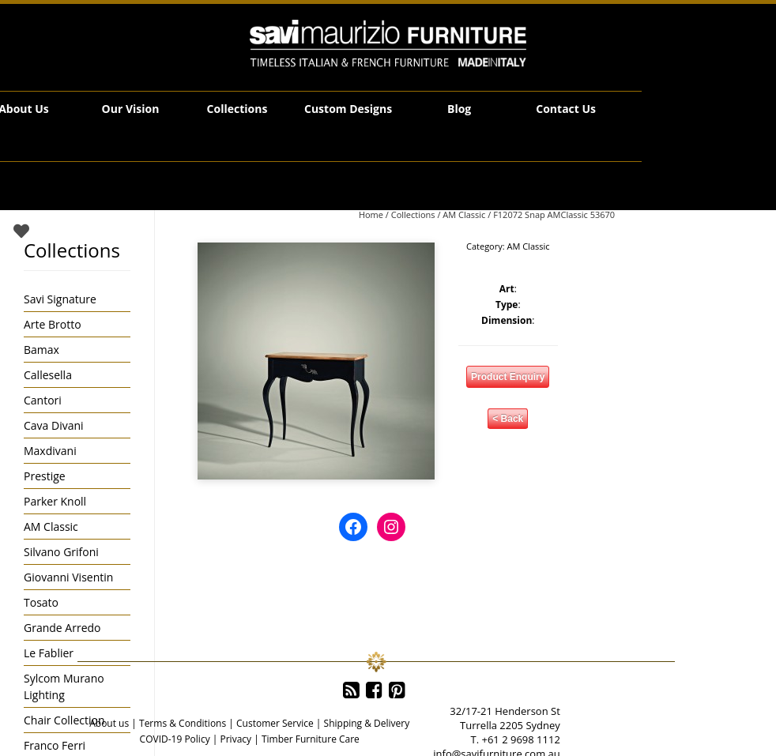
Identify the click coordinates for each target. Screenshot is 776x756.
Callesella (48, 374)
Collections (237, 108)
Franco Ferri (54, 745)
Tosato (41, 602)
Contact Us (566, 108)
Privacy (235, 739)
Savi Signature (60, 299)
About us (109, 723)
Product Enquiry (507, 376)
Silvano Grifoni (61, 551)
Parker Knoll (55, 501)
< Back (507, 418)
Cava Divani (54, 425)
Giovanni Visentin (68, 577)
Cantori (43, 400)
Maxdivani (50, 450)
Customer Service (275, 723)
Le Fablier (48, 652)
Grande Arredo (62, 627)
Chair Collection (64, 720)
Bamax (41, 349)
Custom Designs (348, 108)
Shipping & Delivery (367, 723)
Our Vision (131, 108)
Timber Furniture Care (311, 739)
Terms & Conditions (182, 723)
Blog (459, 108)
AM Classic (464, 214)
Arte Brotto (52, 324)
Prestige (45, 475)
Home (371, 214)
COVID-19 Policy (175, 739)
